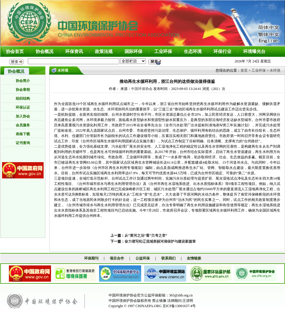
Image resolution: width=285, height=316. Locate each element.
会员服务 (23, 125)
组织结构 (23, 98)
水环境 (275, 70)
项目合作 (117, 258)
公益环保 (143, 258)
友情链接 (194, 258)
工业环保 (163, 51)
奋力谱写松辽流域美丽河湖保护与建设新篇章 (160, 241)
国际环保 (133, 51)
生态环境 (193, 51)
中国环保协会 (141, 89)
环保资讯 (74, 51)
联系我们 (168, 258)
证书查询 (23, 143)
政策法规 (104, 51)
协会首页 (15, 51)
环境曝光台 (254, 51)
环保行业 (222, 51)
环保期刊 (91, 258)
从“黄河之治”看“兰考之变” (146, 235)
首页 (244, 70)
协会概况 (44, 51)
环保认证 (23, 107)
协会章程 (23, 90)
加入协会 (23, 116)
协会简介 (23, 81)
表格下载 (23, 134)
